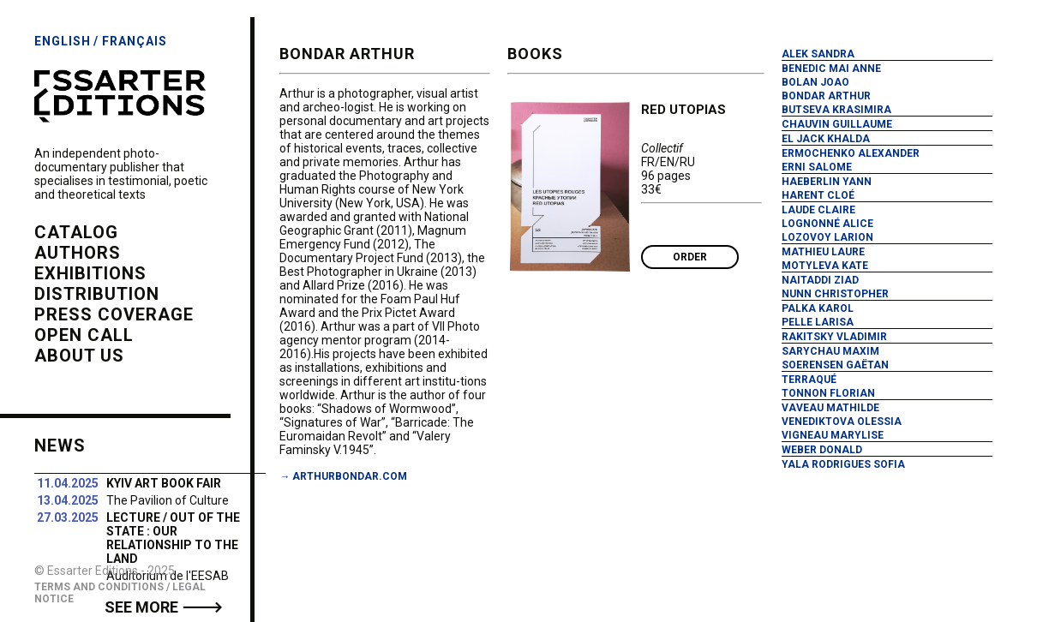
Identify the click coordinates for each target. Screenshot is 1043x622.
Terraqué (809, 380)
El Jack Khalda (826, 139)
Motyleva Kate (825, 266)
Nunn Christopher (835, 294)
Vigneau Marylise (833, 435)
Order (690, 257)
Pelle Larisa (818, 322)
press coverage (114, 314)
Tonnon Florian (828, 393)
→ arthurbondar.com (343, 476)
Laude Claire (818, 210)
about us (79, 355)
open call (84, 335)
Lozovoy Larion (827, 237)
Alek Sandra (818, 54)
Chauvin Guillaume (837, 124)
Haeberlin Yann (827, 182)
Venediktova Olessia (842, 422)
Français (134, 41)
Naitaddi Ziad (820, 280)
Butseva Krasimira (836, 110)
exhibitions (90, 273)
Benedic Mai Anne (831, 69)
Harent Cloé (818, 195)
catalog (76, 232)
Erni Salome (817, 167)
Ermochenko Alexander (851, 153)
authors (77, 252)
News (60, 445)
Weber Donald (822, 450)
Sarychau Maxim (830, 351)
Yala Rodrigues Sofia (843, 464)
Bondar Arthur (826, 96)
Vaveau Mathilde (830, 408)
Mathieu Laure (823, 252)
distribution (96, 294)
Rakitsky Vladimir (834, 337)
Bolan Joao (815, 82)
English (62, 41)
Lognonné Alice (827, 224)
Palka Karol (818, 308)
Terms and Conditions (99, 587)
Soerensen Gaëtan (835, 365)
